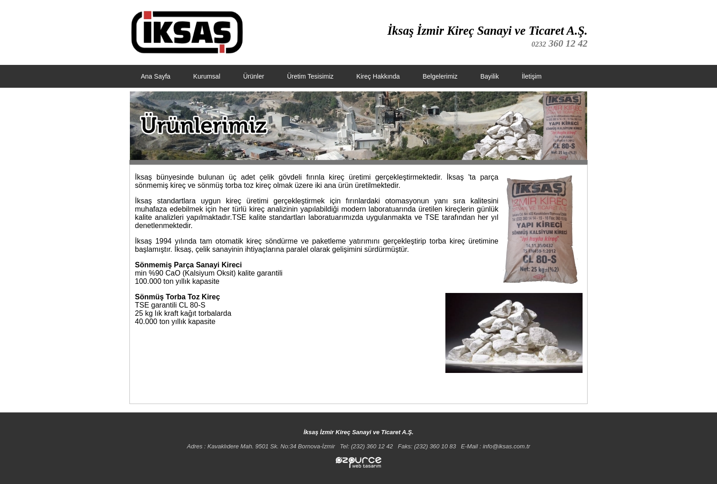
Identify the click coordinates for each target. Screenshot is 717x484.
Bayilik (489, 76)
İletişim (532, 76)
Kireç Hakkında (378, 76)
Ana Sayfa (156, 76)
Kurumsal (206, 76)
